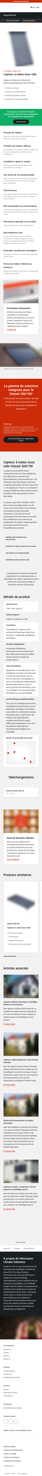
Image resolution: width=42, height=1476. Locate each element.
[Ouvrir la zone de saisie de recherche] (27, 7)
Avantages (21, 20)
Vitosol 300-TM (29, 1248)
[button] (21, 1242)
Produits (17, 1248)
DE (34, 7)
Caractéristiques (9, 20)
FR (31, 7)
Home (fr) (6, 1248)
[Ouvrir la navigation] (38, 7)
